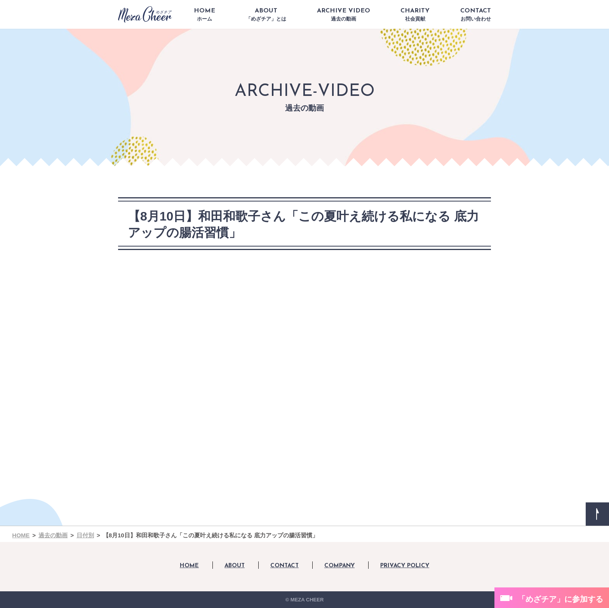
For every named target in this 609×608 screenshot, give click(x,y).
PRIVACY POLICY (404, 566)
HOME (204, 15)
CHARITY (415, 15)
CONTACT (475, 15)
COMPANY (339, 566)
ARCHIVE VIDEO (343, 15)
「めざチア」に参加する (560, 599)
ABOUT (266, 15)
